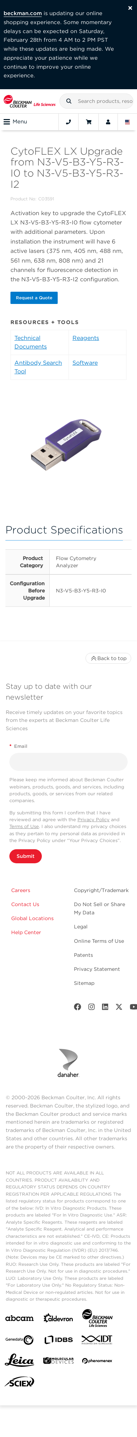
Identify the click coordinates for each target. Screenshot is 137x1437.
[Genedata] (19, 1341)
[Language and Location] (127, 122)
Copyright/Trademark (101, 890)
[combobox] (96, 101)
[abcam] (19, 1320)
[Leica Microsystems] (19, 1362)
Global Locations (32, 918)
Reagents (85, 338)
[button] (68, 101)
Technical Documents (30, 342)
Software (85, 362)
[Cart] (88, 122)
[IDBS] (58, 1341)
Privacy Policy (94, 819)
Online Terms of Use (99, 941)
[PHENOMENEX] (97, 1362)
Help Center (26, 932)
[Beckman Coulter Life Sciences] (97, 1320)
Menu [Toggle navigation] (15, 122)
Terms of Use (24, 826)
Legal (81, 926)
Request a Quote (34, 297)
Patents (83, 955)
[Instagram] (91, 1008)
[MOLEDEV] (58, 1362)
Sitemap (84, 983)
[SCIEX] (19, 1383)
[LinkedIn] (105, 1008)
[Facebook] (77, 1008)
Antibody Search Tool (38, 367)
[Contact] (68, 122)
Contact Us (25, 904)
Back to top (108, 658)
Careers (20, 890)
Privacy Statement (97, 969)
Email (18, 746)
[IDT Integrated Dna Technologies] (97, 1341)
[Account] (108, 122)
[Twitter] (119, 1008)
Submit (26, 856)
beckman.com (23, 13)
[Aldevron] (58, 1319)
